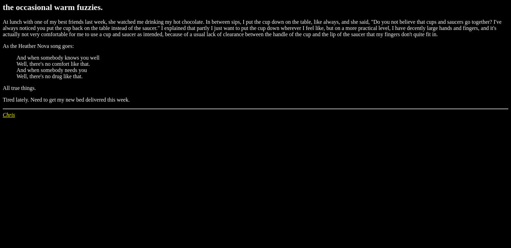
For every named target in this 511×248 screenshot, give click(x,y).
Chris (9, 115)
